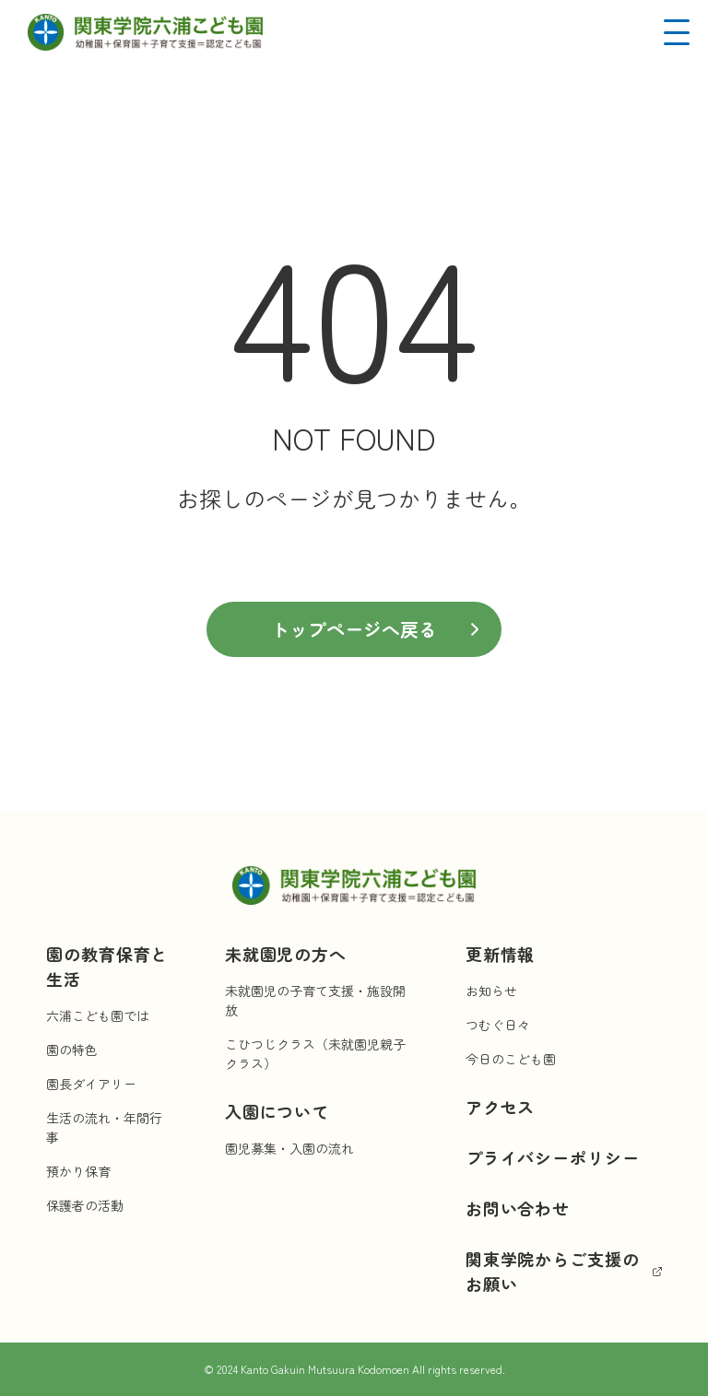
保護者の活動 (85, 1205)
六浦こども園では (97, 1015)
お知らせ (491, 990)
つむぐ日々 (498, 1024)
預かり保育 (78, 1171)
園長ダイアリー (91, 1083)
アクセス (501, 1107)
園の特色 (72, 1049)
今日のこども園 (511, 1059)
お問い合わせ (518, 1208)
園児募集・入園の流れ (289, 1148)
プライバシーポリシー (553, 1157)
